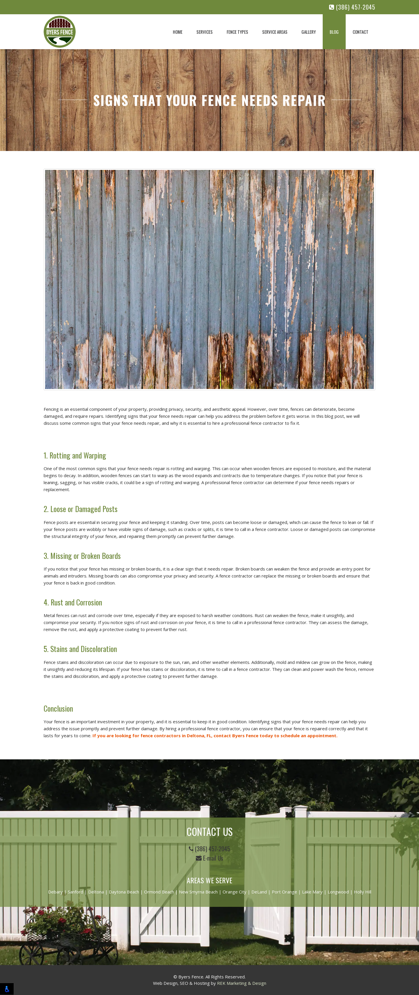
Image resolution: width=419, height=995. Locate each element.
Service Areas (274, 32)
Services (204, 32)
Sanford (75, 892)
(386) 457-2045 (352, 7)
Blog (334, 32)
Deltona (96, 892)
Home (177, 32)
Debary (55, 892)
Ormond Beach (159, 892)
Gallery (308, 32)
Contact (360, 32)
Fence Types (237, 32)
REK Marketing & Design (241, 983)
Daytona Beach (124, 892)
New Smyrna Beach (198, 892)
